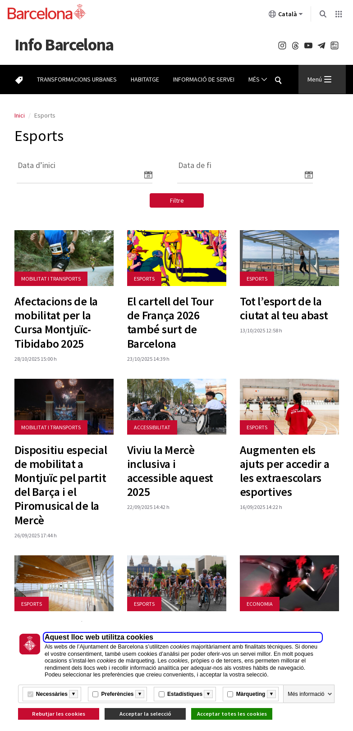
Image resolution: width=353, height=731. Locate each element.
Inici (19, 115)
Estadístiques (184, 694)
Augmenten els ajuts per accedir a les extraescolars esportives (285, 470)
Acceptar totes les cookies (232, 713)
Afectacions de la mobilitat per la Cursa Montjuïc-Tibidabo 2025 (56, 322)
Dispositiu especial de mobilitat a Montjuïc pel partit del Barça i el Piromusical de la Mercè (60, 484)
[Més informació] (73, 694)
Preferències (117, 694)
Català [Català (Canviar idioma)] (286, 16)
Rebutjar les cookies (58, 713)
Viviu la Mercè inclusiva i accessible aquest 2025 (170, 470)
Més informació (306, 694)
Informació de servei (203, 79)
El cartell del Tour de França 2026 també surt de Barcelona (170, 322)
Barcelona (64, 44)
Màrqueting (251, 694)
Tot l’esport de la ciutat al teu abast (284, 308)
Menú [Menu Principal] (319, 79)
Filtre (177, 200)
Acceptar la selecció (145, 713)
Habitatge (145, 79)
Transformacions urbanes (77, 79)
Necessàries (52, 694)
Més (257, 79)
